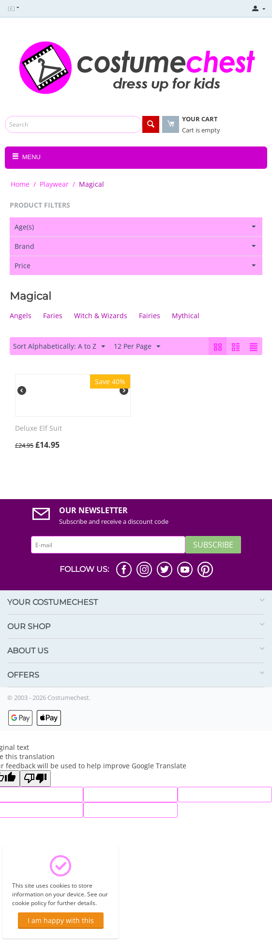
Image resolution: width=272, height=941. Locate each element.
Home (20, 184)
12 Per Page (137, 346)
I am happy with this (61, 920)
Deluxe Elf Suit (38, 428)
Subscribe (213, 544)
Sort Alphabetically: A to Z (59, 346)
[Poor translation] (35, 778)
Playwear (54, 184)
